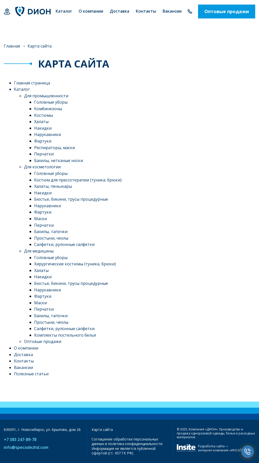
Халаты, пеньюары (53, 186)
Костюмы (43, 115)
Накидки (43, 128)
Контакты (24, 361)
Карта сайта (102, 429)
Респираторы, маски (54, 147)
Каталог (22, 89)
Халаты (41, 121)
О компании (26, 348)
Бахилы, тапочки (51, 231)
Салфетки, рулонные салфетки (64, 244)
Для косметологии (42, 167)
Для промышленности (46, 96)
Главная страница (32, 83)
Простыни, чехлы (51, 238)
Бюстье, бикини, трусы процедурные (71, 199)
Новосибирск (7, 11)
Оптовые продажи (226, 11)
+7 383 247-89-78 (190, 11)
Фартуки (42, 141)
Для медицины (39, 251)
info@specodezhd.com (26, 447)
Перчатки (44, 154)
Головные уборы (51, 102)
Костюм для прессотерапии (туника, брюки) (78, 180)
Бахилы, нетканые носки (58, 160)
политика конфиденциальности (135, 443)
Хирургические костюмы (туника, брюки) (75, 264)
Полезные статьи (31, 374)
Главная (12, 46)
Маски (40, 218)
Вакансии (23, 367)
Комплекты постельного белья (65, 335)
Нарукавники (47, 134)
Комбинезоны (48, 108)
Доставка (23, 354)
